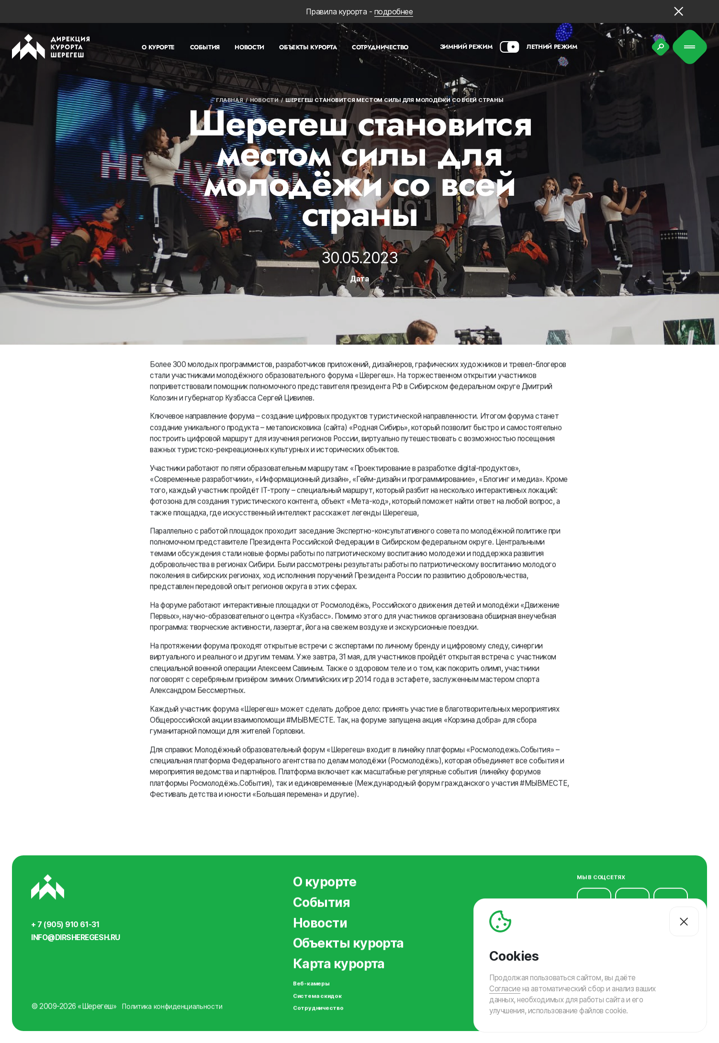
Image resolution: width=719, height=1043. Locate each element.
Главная (229, 100)
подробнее (393, 11)
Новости (264, 100)
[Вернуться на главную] (51, 47)
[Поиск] (661, 47)
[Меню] (690, 47)
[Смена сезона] (509, 47)
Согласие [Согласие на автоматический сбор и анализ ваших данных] (504, 988)
